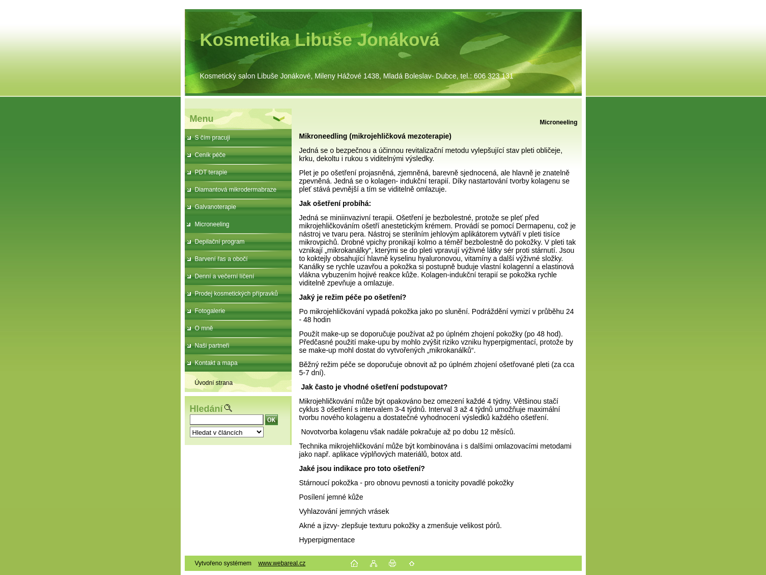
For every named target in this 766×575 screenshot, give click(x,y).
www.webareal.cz (281, 563)
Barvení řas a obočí (221, 259)
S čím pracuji (212, 137)
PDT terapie (211, 172)
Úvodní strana (214, 382)
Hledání (206, 409)
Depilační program (220, 241)
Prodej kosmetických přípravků (236, 293)
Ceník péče (210, 155)
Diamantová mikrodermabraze (236, 189)
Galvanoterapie (215, 207)
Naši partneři (212, 345)
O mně (204, 328)
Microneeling (212, 224)
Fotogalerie (210, 311)
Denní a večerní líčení (224, 276)
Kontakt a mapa (216, 363)
